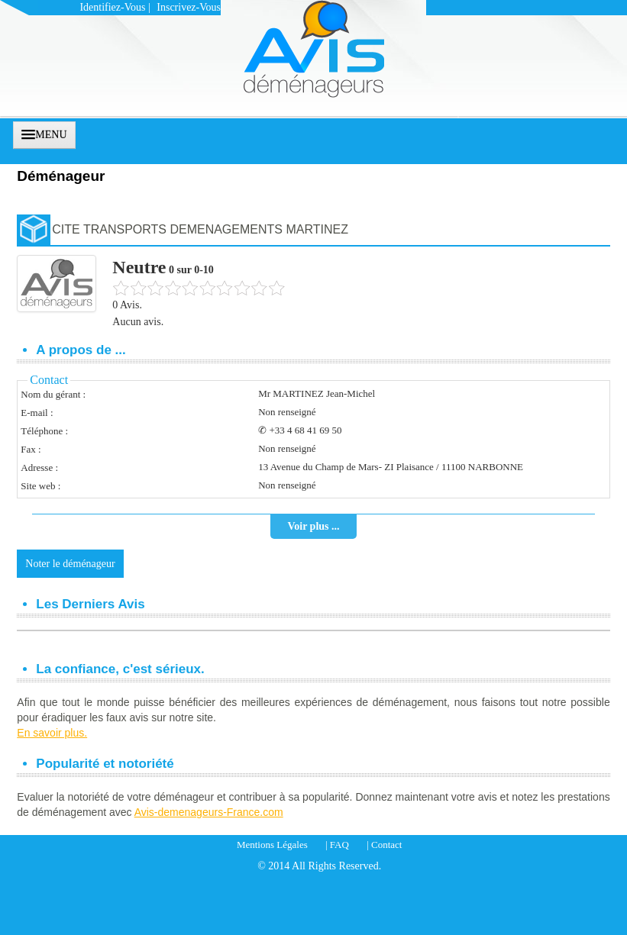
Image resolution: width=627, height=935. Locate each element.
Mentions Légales (272, 844)
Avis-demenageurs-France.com (208, 812)
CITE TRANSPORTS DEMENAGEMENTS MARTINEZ (200, 229)
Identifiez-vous (112, 7)
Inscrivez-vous (189, 7)
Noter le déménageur (70, 563)
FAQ (339, 844)
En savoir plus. (52, 733)
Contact (386, 844)
